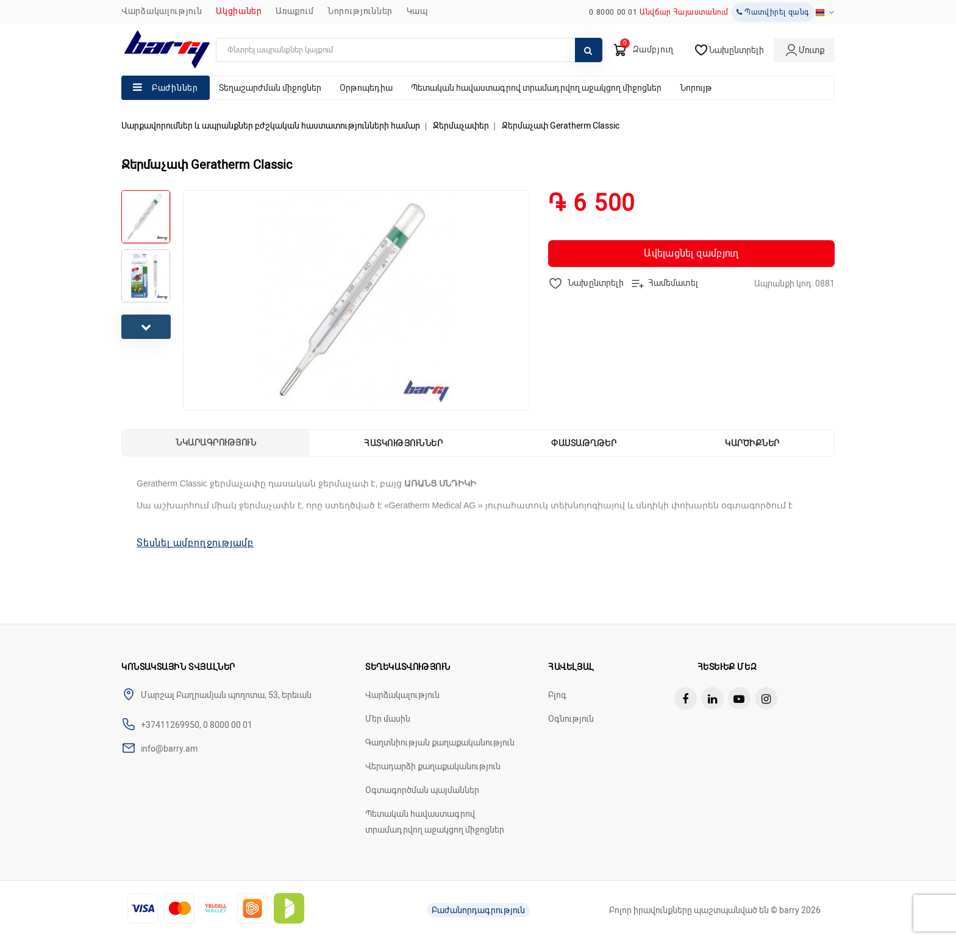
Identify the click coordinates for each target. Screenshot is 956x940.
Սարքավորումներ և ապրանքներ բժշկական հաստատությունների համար (270, 125)
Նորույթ (696, 88)
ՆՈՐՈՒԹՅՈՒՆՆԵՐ (360, 11)
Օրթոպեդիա (366, 88)
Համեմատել (664, 283)
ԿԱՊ (417, 11)
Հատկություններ (403, 443)
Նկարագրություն (216, 442)
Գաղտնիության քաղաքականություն (440, 742)
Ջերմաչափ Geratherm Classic (560, 125)
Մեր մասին (387, 719)
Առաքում (294, 11)
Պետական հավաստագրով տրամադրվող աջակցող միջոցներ (536, 88)
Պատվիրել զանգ (773, 12)
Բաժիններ (175, 88)
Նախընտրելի (586, 283)
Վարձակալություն (161, 11)
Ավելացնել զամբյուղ (691, 253)
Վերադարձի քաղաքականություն (433, 766)
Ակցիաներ (239, 11)
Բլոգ (557, 695)
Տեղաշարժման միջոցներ (270, 88)
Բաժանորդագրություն (478, 910)
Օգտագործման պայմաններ (422, 790)
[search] (409, 50)
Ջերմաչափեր (461, 125)
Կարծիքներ (752, 443)
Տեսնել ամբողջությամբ (195, 543)
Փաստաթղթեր (583, 443)
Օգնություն (571, 719)
